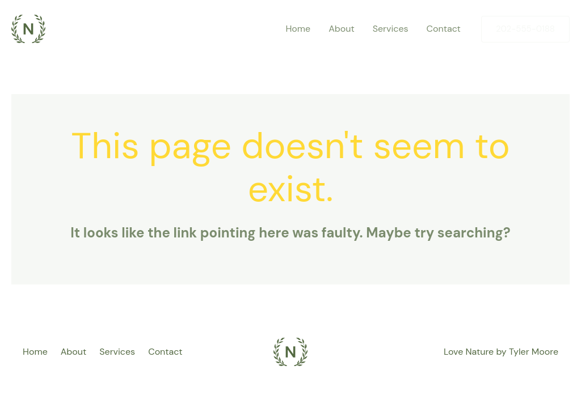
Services (117, 352)
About (74, 352)
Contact (165, 352)
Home (35, 352)
